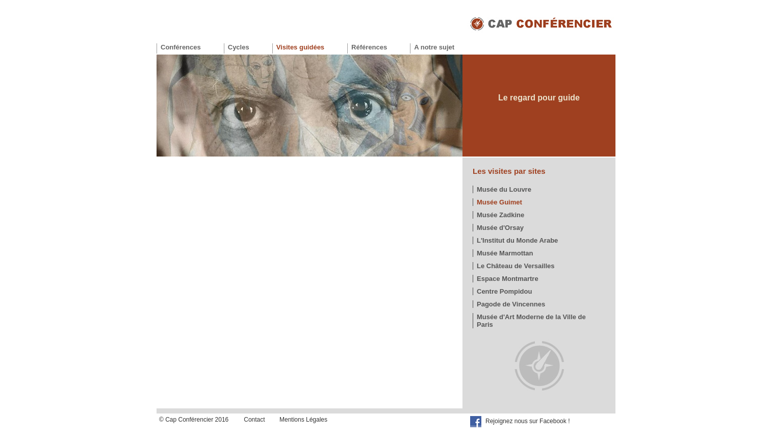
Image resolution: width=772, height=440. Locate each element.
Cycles (238, 47)
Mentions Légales (303, 419)
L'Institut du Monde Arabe (517, 240)
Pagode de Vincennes (511, 304)
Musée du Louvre (504, 189)
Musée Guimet (499, 202)
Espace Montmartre (507, 278)
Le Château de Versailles (515, 266)
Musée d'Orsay (500, 227)
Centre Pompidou (504, 291)
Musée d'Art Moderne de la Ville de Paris (531, 320)
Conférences (181, 47)
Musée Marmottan (505, 253)
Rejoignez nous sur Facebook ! (527, 421)
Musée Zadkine (500, 215)
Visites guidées (300, 47)
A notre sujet (434, 47)
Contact (254, 419)
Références (369, 47)
